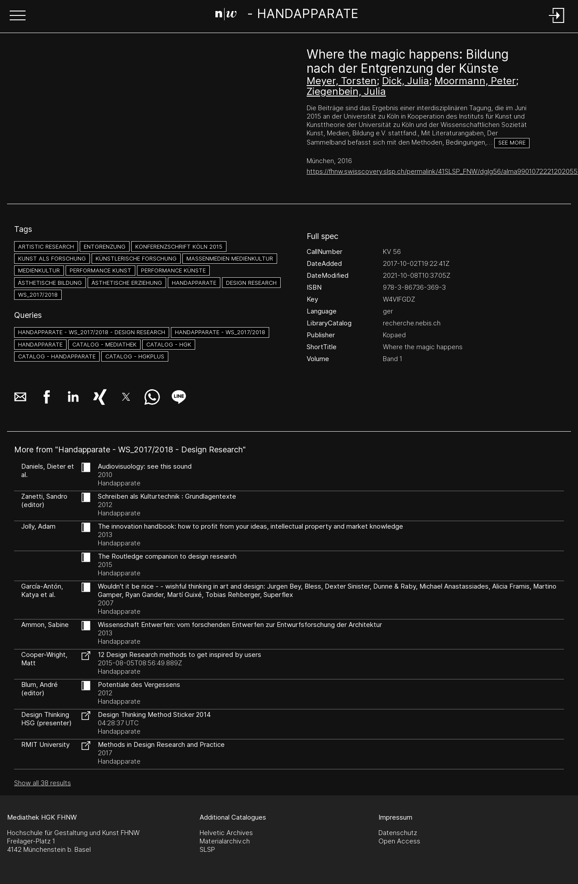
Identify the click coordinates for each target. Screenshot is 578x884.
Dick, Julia (405, 80)
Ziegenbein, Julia (346, 91)
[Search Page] (287, 15)
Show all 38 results (42, 783)
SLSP (207, 849)
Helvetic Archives (226, 832)
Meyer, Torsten (342, 80)
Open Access (399, 841)
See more (512, 142)
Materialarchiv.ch (225, 841)
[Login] (556, 23)
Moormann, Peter (475, 80)
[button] (17, 16)
